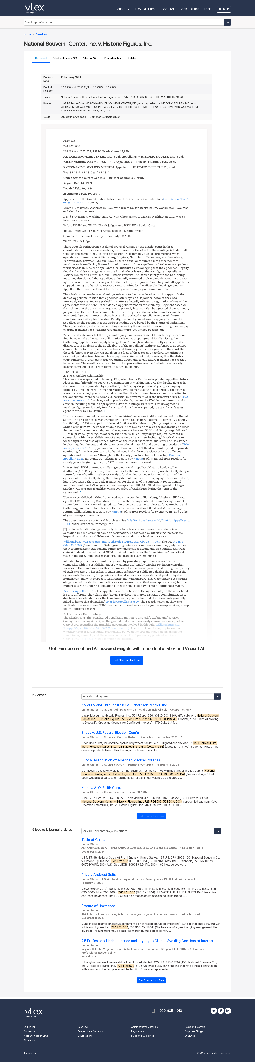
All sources (29, 1040)
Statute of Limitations (98, 906)
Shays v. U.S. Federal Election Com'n (110, 733)
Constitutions (85, 1035)
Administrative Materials (144, 1027)
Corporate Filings (194, 1031)
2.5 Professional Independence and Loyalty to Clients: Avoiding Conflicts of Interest (147, 941)
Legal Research (145, 9)
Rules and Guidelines (142, 1035)
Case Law (83, 1027)
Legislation (30, 1027)
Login (207, 9)
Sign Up (224, 9)
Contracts (29, 1031)
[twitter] (214, 1011)
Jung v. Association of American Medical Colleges (120, 760)
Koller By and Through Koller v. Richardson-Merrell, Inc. (124, 705)
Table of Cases (93, 840)
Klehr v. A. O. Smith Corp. (101, 788)
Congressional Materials (90, 1031)
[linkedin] (228, 1011)
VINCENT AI (123, 9)
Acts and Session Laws (36, 1035)
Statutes (190, 1035)
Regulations (137, 1031)
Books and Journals (195, 1027)
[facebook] (221, 1011)
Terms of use (30, 1053)
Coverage (168, 9)
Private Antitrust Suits (98, 875)
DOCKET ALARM (189, 9)
